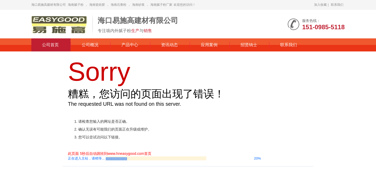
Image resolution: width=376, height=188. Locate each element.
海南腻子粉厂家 (161, 5)
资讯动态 (169, 45)
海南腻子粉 (76, 5)
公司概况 (90, 45)
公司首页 (50, 45)
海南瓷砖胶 (97, 5)
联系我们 (337, 5)
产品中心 (129, 45)
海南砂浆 (138, 5)
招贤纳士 (248, 45)
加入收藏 (320, 5)
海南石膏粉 (118, 5)
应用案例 (209, 45)
